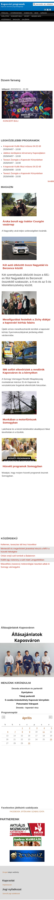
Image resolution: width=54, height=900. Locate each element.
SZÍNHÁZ (43, 13)
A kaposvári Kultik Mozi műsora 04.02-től (22, 146)
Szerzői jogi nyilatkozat (11, 893)
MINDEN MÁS (36, 16)
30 (29, 743)
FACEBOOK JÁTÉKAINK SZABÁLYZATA (27, 811)
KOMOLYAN (28, 13)
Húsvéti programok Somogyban (22, 466)
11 (44, 732)
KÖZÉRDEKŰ (6, 19)
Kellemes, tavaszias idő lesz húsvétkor (18, 544)
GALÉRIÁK (25, 19)
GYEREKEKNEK (16, 13)
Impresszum (7, 885)
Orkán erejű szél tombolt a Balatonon (18, 556)
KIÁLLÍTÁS (5, 16)
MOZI (36, 13)
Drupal (5, 872)
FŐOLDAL (4, 13)
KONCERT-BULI (16, 16)
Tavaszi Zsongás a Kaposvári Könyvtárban (23, 160)
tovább (51, 181)
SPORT (26, 16)
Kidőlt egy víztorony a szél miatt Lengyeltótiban (22, 560)
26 (51, 739)
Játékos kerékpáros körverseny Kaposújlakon (24, 153)
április (27, 718)
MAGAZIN (16, 19)
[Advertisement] (26, 49)
